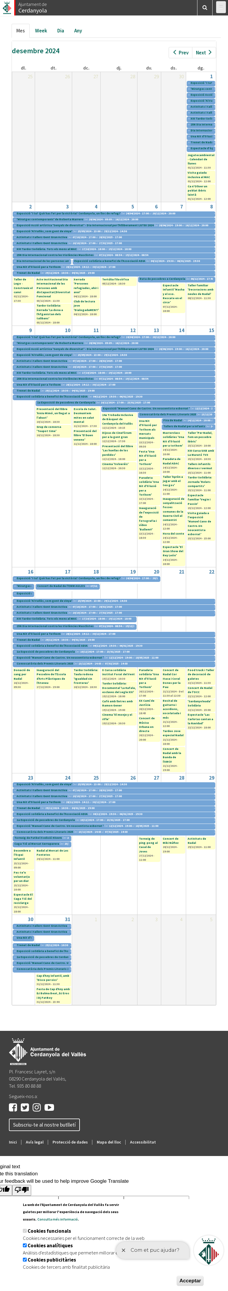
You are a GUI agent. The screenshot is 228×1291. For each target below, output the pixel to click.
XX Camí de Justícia (146, 703)
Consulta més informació (57, 1219)
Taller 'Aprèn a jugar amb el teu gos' (173, 481)
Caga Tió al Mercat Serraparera (36, 844)
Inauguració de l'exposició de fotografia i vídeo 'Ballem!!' (149, 518)
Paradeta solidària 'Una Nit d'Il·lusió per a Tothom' (149, 486)
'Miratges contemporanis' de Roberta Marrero (50, 219)
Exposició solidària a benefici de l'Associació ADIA (109, 261)
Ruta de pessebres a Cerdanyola (162, 279)
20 (156, 571)
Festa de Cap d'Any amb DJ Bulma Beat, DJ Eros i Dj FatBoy (53, 993)
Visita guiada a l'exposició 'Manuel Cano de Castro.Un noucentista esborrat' (199, 523)
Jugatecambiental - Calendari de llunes (201, 159)
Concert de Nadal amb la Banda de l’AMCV (172, 755)
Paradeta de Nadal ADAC (171, 461)
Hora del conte (173, 533)
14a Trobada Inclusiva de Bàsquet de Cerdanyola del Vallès (117, 419)
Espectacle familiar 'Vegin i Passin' (199, 499)
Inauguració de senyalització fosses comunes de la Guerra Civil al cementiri (173, 509)
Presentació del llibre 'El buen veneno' (85, 435)
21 (181, 571)
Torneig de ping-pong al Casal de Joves (148, 845)
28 (181, 778)
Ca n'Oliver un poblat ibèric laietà (197, 190)
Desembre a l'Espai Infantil (22, 855)
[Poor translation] (21, 1190)
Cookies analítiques (50, 1245)
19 (133, 571)
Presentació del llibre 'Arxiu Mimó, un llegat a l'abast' (53, 413)
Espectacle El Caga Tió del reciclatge (23, 899)
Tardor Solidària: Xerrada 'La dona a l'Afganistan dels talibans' (50, 312)
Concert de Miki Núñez (171, 841)
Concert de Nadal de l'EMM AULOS (61, 586)
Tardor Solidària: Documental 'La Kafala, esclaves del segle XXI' (119, 687)
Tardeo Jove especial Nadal (173, 733)
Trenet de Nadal (202, 142)
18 (96, 571)
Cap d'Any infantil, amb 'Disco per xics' (53, 978)
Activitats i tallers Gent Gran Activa (42, 237)
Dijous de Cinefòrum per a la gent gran (117, 435)
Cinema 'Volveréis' (115, 464)
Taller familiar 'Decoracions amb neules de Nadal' (200, 289)
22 (211, 571)
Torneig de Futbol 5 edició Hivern (38, 838)
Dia (60, 30)
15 (211, 330)
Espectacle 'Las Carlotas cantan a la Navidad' (200, 719)
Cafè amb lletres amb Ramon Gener (117, 703)
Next (204, 52)
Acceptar (190, 1281)
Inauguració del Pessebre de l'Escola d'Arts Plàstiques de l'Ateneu (51, 676)
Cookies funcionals (49, 1231)
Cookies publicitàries (52, 1260)
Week (41, 30)
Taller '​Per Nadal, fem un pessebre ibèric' (200, 437)
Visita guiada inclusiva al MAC (199, 175)
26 (133, 778)
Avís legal (35, 1142)
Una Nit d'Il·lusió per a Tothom (39, 267)
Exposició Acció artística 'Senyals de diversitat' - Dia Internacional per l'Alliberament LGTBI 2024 (85, 225)
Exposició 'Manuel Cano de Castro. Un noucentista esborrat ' (146, 408)
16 (30, 571)
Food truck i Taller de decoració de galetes (201, 674)
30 (30, 919)
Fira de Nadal (172, 420)
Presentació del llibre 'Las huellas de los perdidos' (117, 450)
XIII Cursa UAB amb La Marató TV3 (201, 453)
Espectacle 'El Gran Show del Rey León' (173, 551)
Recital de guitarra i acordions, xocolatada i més (172, 709)
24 (67, 778)
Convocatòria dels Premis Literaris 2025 (168, 414)
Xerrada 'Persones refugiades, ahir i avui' (86, 285)
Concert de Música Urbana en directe (147, 724)
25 (96, 778)
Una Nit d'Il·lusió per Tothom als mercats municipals (148, 429)
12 (133, 330)
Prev (180, 52)
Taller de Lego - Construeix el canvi (23, 285)
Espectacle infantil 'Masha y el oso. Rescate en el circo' (173, 293)
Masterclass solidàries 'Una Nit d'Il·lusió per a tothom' (173, 439)
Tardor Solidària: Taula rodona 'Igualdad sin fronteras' (86, 676)
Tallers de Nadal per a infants (184, 426)
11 (96, 330)
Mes (23, 32)
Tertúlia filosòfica (115, 279)
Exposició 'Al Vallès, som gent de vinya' (44, 231)
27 (156, 778)
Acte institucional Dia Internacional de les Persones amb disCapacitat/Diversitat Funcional (53, 287)
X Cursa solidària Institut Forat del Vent (118, 672)
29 (211, 778)
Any (78, 30)
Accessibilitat (143, 1142)
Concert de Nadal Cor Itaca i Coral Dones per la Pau (171, 678)
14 (181, 330)
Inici (13, 1142)
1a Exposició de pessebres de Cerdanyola (66, 402)
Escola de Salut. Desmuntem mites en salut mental (85, 415)
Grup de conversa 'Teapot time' (49, 429)
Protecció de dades (70, 1142)
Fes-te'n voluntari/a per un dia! (22, 877)
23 (30, 778)
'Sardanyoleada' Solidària (199, 703)
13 (156, 330)
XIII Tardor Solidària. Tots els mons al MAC (47, 249)
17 (67, 571)
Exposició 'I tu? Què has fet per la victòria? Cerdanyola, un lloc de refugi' (69, 213)
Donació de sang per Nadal (22, 674)
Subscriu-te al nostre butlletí (44, 1124)
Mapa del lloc (109, 1142)
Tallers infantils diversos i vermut (200, 466)
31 (67, 919)
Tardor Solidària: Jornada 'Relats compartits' (200, 481)
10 (67, 330)
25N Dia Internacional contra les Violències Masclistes (55, 255)
